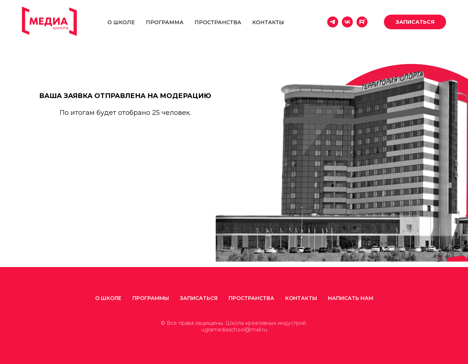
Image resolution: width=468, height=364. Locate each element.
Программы (150, 298)
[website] (361, 21)
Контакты (268, 22)
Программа (165, 22)
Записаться (199, 298)
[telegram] (332, 21)
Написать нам (350, 298)
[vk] (347, 21)
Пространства (218, 22)
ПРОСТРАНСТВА (251, 298)
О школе (121, 22)
